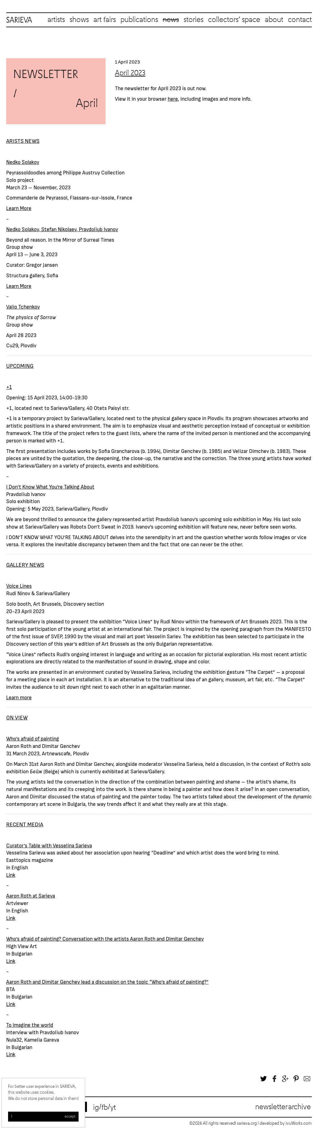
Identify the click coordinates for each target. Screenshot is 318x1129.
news (171, 20)
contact (300, 20)
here (173, 98)
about (274, 20)
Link (10, 875)
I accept (43, 1116)
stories (193, 20)
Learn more (19, 697)
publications (139, 20)
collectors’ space (234, 20)
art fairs (104, 20)
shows (79, 20)
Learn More (18, 208)
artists (56, 20)
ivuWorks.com (299, 1123)
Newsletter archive (283, 1107)
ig (96, 1107)
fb (105, 1107)
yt (113, 1107)
